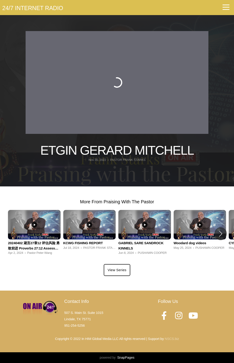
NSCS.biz (172, 339)
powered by (117, 357)
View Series (117, 270)
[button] (221, 234)
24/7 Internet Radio (32, 8)
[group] (34, 233)
